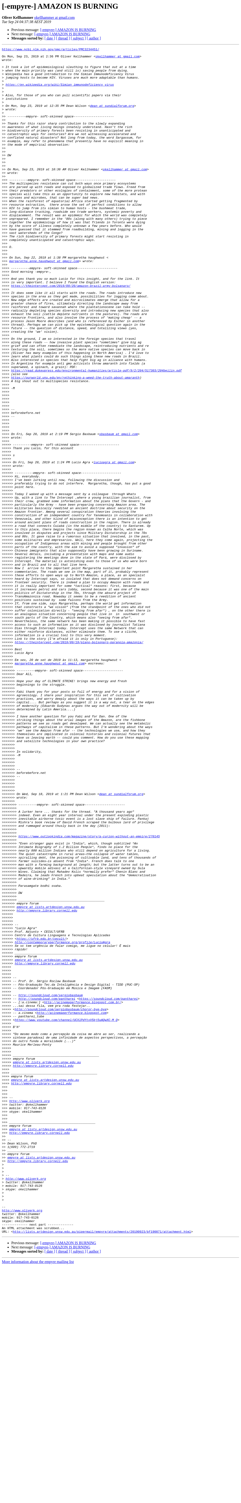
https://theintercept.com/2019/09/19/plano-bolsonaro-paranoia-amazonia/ (79, 761)
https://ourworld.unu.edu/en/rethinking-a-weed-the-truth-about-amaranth (75, 444)
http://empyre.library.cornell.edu (46, 1083)
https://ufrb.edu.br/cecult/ (41, 1117)
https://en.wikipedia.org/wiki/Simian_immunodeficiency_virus (60, 92)
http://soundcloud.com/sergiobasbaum (50, 1185)
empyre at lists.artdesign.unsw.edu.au (50, 1079)
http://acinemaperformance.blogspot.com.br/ (82, 1193)
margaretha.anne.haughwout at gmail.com (44, 304)
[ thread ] (63, 38)
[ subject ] (78, 38)
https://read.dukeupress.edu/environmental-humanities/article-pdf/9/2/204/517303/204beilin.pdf (96, 435)
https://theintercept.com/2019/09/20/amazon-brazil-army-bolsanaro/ (70, 334)
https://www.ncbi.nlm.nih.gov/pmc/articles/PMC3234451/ (50, 50)
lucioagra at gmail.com (114, 545)
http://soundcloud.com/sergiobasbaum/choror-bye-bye (61, 1202)
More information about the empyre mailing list (38, 1499)
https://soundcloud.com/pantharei (108, 1189)
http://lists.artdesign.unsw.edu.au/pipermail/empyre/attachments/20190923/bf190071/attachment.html (102, 1469)
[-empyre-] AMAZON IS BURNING (68, 30)
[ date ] (49, 38)
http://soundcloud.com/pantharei (46, 1189)
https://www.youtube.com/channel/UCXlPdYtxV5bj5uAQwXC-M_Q (66, 1214)
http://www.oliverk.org (29, 1312)
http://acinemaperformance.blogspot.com (71, 1206)
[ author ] (94, 38)
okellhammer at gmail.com (54, 18)
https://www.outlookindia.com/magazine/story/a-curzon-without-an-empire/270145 (89, 994)
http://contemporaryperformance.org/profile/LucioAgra (62, 1121)
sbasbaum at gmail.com (118, 511)
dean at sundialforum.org (112, 118)
